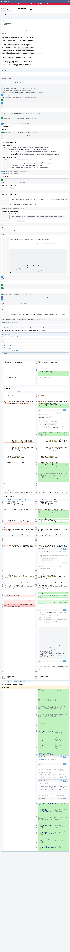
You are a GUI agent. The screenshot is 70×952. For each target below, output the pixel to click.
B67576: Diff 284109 (24, 100)
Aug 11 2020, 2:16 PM (21, 191)
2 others (34, 92)
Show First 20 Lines (11, 499)
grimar (5, 27)
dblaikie (5, 24)
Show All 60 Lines (19, 385)
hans (17, 303)
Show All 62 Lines (19, 493)
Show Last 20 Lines (26, 385)
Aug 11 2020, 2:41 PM (21, 225)
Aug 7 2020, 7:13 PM (32, 97)
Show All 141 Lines (19, 535)
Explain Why (51, 297)
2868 (4, 159)
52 (4, 187)
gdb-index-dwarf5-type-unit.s (12, 350)
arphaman (22, 92)
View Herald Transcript (23, 88)
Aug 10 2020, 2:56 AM (21, 137)
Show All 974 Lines (18, 681)
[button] (69, 1)
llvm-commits (17, 92)
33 (4, 147)
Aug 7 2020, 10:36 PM (26, 123)
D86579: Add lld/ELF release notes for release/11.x (25, 319)
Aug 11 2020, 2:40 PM (21, 208)
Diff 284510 (19, 171)
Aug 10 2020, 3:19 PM (33, 179)
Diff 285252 (19, 276)
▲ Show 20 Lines (11, 385)
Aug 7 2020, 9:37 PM (29, 115)
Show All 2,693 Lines (19, 499)
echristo (5, 25)
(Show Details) (25, 97)
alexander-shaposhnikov (8, 23)
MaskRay (8, 14)
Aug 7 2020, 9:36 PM (38, 113)
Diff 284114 (19, 102)
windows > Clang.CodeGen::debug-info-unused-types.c (19, 82)
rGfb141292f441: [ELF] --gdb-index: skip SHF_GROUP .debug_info (15, 30)
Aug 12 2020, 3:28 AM (20, 234)
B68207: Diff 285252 (24, 285)
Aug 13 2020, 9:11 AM (59, 297)
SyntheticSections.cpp (11, 347)
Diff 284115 (19, 123)
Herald (4, 88)
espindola (6, 21)
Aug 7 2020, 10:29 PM (32, 120)
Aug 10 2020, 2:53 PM (26, 171)
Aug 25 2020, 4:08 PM (40, 319)
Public (10, 11)
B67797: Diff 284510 (24, 179)
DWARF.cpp (9, 345)
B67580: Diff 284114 (24, 118)
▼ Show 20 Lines (27, 499)
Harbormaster (6, 100)
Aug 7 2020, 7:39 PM (33, 100)
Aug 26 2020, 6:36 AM (18, 322)
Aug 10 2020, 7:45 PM (21, 182)
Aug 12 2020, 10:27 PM (33, 285)
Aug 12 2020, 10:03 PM (26, 276)
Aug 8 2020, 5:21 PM (32, 135)
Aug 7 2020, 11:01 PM (33, 132)
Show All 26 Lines (19, 359)
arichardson (27, 92)
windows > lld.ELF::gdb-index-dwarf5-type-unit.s (17, 84)
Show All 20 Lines (19, 391)
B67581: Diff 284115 (24, 132)
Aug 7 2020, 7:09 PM (20, 86)
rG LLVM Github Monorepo (7, 73)
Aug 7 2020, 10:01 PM (33, 118)
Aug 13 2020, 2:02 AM (20, 288)
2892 (4, 239)
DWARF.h (8, 343)
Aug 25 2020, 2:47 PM (22, 303)
